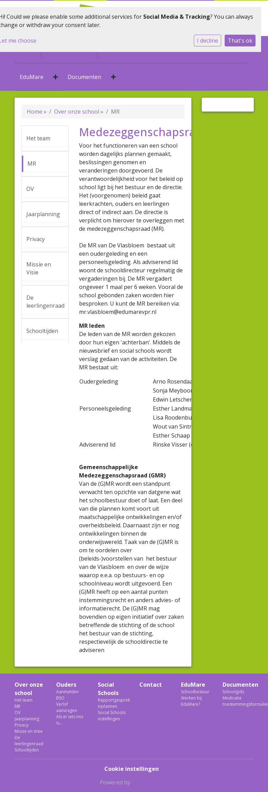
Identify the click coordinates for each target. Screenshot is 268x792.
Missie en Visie (38, 268)
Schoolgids (233, 692)
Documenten (84, 77)
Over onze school (76, 111)
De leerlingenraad (45, 301)
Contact (150, 684)
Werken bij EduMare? (191, 701)
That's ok (240, 40)
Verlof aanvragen (66, 707)
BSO (60, 698)
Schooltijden (42, 331)
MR (31, 163)
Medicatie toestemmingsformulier (238, 701)
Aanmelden (67, 692)
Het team (38, 138)
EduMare (31, 77)
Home (34, 111)
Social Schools (108, 689)
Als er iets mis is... (69, 720)
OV (30, 189)
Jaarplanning (43, 214)
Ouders (66, 684)
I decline (207, 40)
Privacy (35, 239)
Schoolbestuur (195, 692)
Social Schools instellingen (112, 716)
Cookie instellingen (131, 769)
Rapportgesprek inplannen (113, 703)
